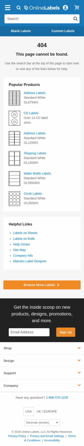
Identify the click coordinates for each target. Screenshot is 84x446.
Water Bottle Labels (37, 173)
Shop (8, 348)
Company (11, 385)
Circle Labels (33, 193)
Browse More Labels (42, 285)
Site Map (19, 250)
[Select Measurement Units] (42, 423)
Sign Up (66, 332)
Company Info (23, 255)
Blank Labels (21, 31)
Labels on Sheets (25, 233)
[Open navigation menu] (7, 7)
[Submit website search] (75, 18)
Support (10, 373)
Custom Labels (63, 31)
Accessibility (52, 440)
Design (9, 361)
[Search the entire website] (42, 18)
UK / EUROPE (47, 411)
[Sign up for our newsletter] (29, 332)
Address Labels (34, 93)
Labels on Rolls (24, 238)
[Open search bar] (18, 7)
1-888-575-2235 (57, 397)
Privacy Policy (17, 436)
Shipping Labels (35, 153)
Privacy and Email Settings (47, 436)
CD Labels (31, 113)
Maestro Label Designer (30, 261)
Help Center (21, 244)
